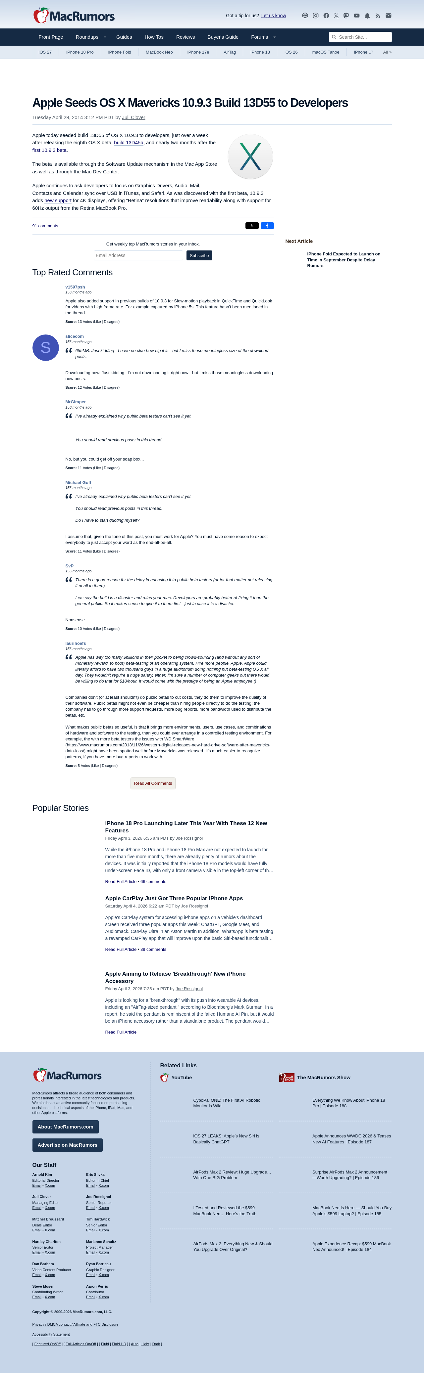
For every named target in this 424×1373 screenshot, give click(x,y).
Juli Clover (133, 117)
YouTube (182, 1077)
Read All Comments (153, 783)
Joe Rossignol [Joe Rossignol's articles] (98, 1197)
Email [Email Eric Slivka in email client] (90, 1185)
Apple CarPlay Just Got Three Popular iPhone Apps (174, 898)
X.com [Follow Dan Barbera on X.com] (50, 1275)
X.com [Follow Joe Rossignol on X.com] (104, 1208)
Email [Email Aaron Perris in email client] (90, 1297)
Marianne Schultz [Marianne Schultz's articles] (101, 1242)
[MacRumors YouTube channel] (356, 15)
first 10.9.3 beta (49, 150)
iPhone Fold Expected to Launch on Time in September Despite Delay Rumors (344, 259)
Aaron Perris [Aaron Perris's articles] (97, 1286)
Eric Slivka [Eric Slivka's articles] (95, 1174)
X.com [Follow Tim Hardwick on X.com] (104, 1230)
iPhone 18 (260, 52)
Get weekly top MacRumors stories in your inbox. (153, 244)
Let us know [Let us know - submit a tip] (273, 15)
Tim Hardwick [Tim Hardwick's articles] (98, 1219)
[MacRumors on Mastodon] (346, 15)
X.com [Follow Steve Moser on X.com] (50, 1297)
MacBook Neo (159, 52)
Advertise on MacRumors (68, 1145)
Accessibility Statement (51, 1334)
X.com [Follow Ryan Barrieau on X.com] (104, 1275)
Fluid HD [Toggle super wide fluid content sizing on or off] (119, 1344)
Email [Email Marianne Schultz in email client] (90, 1252)
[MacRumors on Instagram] (315, 15)
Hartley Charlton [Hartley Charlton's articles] (46, 1242)
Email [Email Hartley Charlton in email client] (37, 1252)
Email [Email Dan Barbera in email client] (37, 1275)
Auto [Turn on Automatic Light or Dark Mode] (134, 1344)
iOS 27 (45, 52)
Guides (124, 37)
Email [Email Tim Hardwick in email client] (90, 1230)
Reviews (185, 37)
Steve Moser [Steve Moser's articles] (43, 1286)
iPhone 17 (364, 52)
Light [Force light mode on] (145, 1344)
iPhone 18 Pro (79, 52)
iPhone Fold (119, 52)
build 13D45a (128, 142)
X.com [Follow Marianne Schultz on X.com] (104, 1252)
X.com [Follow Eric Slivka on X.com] (104, 1185)
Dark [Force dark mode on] (156, 1344)
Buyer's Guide (223, 37)
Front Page (51, 37)
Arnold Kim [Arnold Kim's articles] (42, 1174)
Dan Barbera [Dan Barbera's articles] (43, 1264)
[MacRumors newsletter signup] (388, 15)
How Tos (154, 37)
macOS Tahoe (326, 52)
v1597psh (75, 287)
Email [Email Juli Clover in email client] (37, 1208)
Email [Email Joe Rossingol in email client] (90, 1208)
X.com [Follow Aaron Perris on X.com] (104, 1297)
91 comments (45, 225)
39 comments (153, 949)
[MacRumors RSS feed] (378, 15)
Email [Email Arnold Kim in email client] (37, 1185)
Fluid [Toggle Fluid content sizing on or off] (105, 1344)
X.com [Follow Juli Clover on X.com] (50, 1208)
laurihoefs (76, 643)
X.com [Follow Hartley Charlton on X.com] (50, 1252)
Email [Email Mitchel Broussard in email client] (37, 1230)
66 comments (153, 881)
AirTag (230, 52)
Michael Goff (78, 482)
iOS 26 (291, 52)
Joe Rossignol (189, 838)
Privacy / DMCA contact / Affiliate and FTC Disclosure (75, 1324)
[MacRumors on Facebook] (326, 15)
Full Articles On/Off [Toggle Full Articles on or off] (81, 1344)
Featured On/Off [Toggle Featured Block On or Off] (47, 1344)
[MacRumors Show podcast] (305, 15)
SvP (70, 565)
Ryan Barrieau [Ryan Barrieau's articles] (98, 1264)
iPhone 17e (198, 52)
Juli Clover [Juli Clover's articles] (41, 1197)
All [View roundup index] (387, 52)
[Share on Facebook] (267, 225)
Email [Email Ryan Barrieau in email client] (90, 1275)
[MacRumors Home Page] (73, 15)
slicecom (75, 336)
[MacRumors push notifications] (367, 15)
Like (97, 322)
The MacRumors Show (323, 1077)
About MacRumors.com (65, 1126)
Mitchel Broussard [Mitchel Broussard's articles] (48, 1219)
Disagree (111, 322)
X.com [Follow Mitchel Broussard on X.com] (50, 1230)
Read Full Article (121, 881)
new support (58, 200)
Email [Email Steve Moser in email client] (37, 1297)
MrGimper (76, 401)
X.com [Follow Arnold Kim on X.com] (50, 1185)
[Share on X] (252, 225)
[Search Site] (360, 37)
